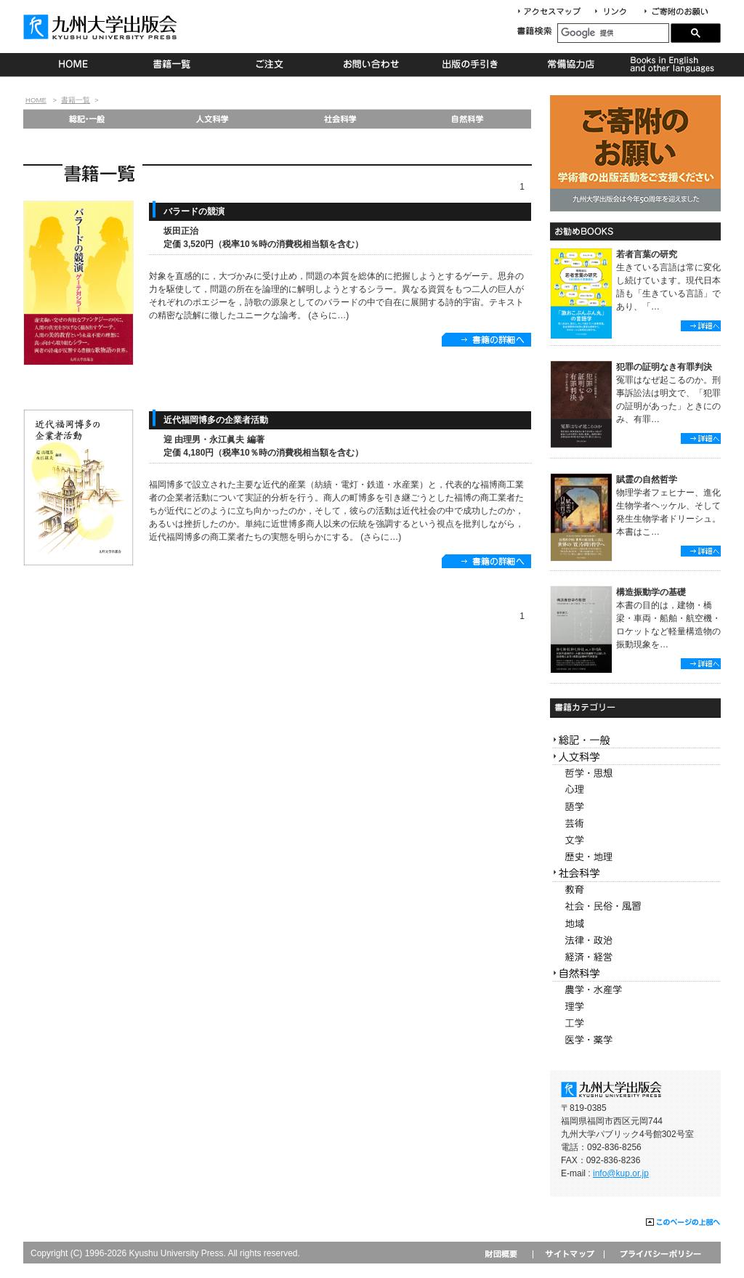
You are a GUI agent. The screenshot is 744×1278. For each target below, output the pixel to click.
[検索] (613, 33)
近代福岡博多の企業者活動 (215, 420)
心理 (635, 790)
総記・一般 (86, 119)
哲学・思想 (635, 773)
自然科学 (467, 119)
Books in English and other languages (670, 64)
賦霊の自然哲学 (646, 479)
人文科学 (213, 119)
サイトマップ (568, 1254)
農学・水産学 (635, 990)
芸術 (635, 823)
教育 (635, 890)
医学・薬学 (635, 1040)
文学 (635, 840)
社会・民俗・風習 (635, 907)
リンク (617, 12)
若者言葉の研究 (646, 254)
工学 (635, 1023)
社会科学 (340, 119)
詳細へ (701, 325)
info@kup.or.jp (621, 1173)
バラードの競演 (194, 211)
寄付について (675, 12)
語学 (635, 806)
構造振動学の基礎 (651, 592)
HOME (73, 64)
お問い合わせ (371, 64)
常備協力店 (570, 64)
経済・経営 (635, 957)
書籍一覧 (172, 64)
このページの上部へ (683, 1222)
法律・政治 (635, 940)
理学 (635, 1006)
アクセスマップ (554, 12)
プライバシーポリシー (659, 1254)
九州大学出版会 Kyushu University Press (101, 27)
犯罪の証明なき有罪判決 (664, 367)
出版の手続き (471, 64)
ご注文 (272, 64)
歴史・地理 (635, 857)
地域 (635, 923)
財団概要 (506, 1254)
